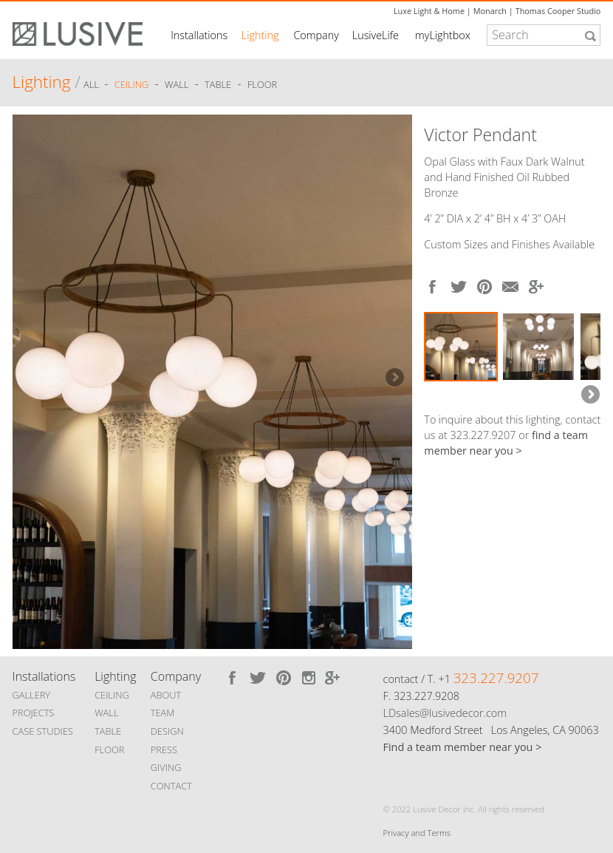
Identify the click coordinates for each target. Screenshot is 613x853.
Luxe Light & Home (429, 10)
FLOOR (109, 749)
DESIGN (167, 731)
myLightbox (442, 35)
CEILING (112, 694)
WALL (106, 712)
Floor (262, 84)
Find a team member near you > (462, 747)
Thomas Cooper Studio (558, 10)
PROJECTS (34, 712)
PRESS (164, 749)
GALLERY (32, 694)
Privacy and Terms (417, 832)
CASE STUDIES (43, 731)
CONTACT (171, 785)
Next (394, 378)
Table (218, 84)
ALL (92, 84)
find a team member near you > (506, 443)
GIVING (166, 767)
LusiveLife (375, 35)
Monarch (490, 10)
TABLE (108, 731)
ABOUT (166, 694)
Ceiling (131, 84)
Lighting (260, 35)
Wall (176, 84)
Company (315, 35)
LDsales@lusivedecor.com (445, 713)
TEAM (163, 712)
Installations (199, 35)
